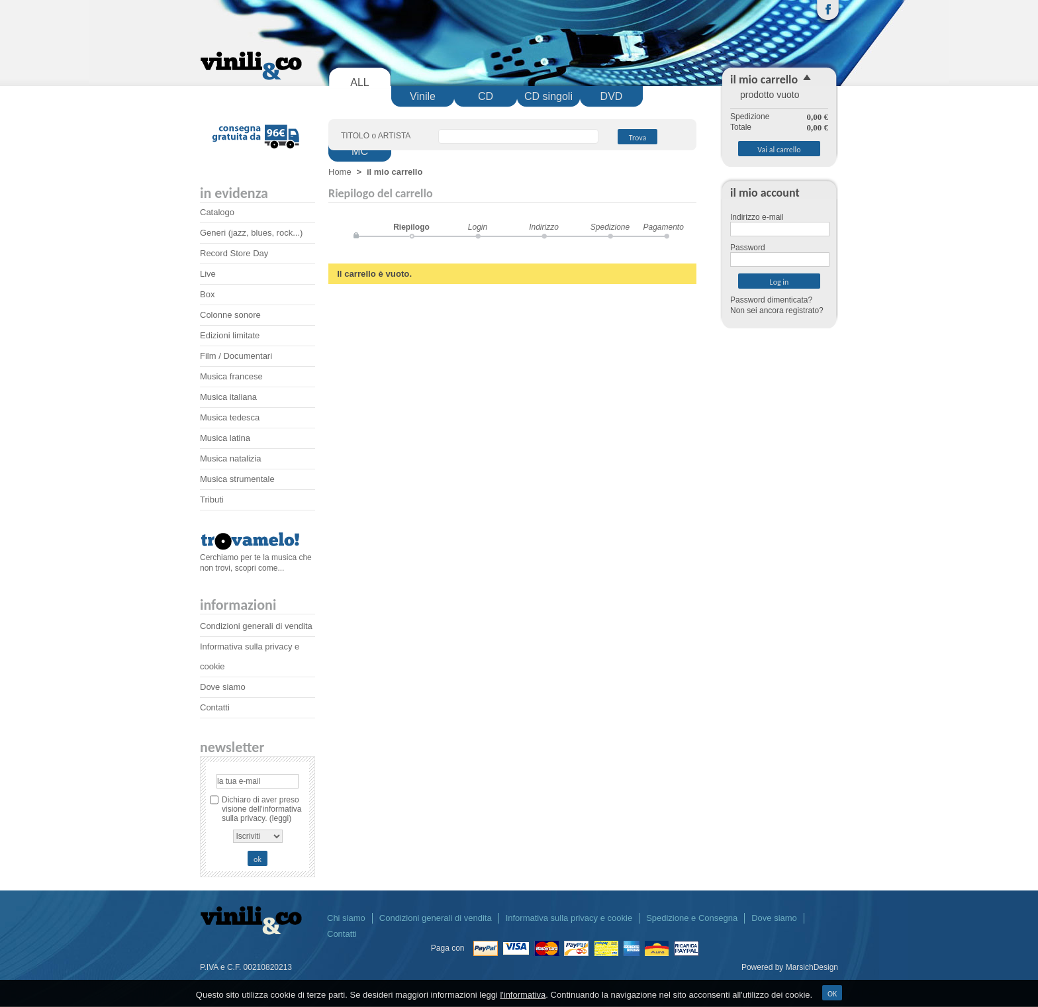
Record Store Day (234, 253)
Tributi (212, 499)
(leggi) (280, 818)
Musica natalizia (230, 458)
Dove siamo (223, 687)
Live (208, 274)
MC (360, 151)
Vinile (423, 96)
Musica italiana (228, 397)
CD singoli (548, 96)
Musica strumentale (237, 479)
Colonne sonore (230, 315)
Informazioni (238, 605)
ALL (359, 82)
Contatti (215, 707)
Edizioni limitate (230, 335)
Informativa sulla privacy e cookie (569, 918)
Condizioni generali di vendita (256, 626)
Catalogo (217, 212)
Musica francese (231, 376)
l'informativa (522, 995)
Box (207, 294)
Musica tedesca (230, 417)
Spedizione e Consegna (691, 918)
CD (485, 96)
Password (747, 247)
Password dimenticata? (771, 300)
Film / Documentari (236, 356)
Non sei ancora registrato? (777, 310)
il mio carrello (764, 79)
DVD (611, 96)
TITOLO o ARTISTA (375, 135)
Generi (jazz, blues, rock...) (251, 233)
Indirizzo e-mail (757, 217)
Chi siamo (346, 918)
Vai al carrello (778, 149)
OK (832, 993)
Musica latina (225, 438)
